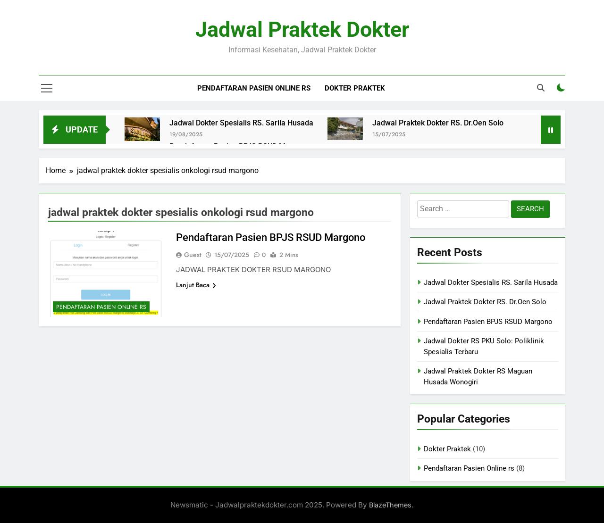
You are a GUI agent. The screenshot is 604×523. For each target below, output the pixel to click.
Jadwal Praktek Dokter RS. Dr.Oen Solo (437, 122)
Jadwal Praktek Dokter (302, 29)
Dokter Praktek (355, 88)
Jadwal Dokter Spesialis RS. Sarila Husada (241, 122)
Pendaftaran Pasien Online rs (253, 88)
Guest (192, 254)
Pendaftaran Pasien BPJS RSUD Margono (270, 237)
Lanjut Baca (196, 285)
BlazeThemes (390, 505)
